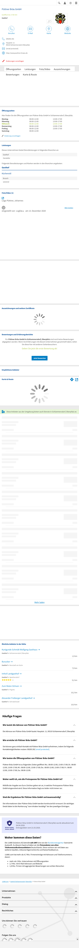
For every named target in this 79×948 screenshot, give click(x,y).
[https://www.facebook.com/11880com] (4, 940)
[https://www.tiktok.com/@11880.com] (17, 940)
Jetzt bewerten (39, 358)
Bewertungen (12, 74)
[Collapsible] (74, 725)
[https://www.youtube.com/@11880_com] (30, 940)
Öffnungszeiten (13, 69)
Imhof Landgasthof (10, 673)
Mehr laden (39, 602)
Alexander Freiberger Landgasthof (17, 698)
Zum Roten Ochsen (10, 686)
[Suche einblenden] (59, 3)
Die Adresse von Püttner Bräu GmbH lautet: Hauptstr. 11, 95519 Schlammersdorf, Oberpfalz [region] (39, 731)
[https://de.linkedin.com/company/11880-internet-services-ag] (23, 940)
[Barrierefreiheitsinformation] (70, 3)
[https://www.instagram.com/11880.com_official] (11, 940)
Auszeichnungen (62, 69)
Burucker (6, 661)
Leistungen (30, 69)
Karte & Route (30, 74)
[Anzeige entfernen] (77, 939)
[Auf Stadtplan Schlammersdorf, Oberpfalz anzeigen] (76, 379)
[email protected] (42, 749)
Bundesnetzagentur (56, 842)
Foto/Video (44, 69)
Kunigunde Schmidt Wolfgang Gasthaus (19, 649)
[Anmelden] (65, 3)
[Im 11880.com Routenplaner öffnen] (72, 379)
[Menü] (76, 3)
